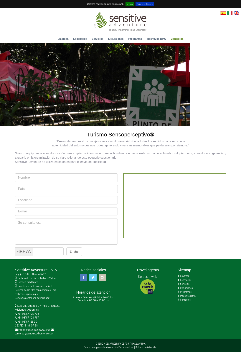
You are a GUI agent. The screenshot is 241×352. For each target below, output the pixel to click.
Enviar (74, 251)
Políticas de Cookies (145, 4)
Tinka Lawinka (138, 343)
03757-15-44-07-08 (27, 325)
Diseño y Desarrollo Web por (112, 343)
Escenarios (80, 38)
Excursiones (115, 38)
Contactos (177, 38)
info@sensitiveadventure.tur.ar (34, 329)
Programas (135, 38)
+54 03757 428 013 (27, 321)
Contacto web (147, 276)
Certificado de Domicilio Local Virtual (35, 278)
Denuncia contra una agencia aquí (32, 297)
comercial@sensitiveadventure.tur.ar (34, 333)
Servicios (97, 38)
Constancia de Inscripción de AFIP (34, 286)
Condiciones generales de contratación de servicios (108, 347)
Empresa (62, 38)
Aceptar (130, 4)
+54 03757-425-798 (28, 313)
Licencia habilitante (26, 282)
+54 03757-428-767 (28, 317)
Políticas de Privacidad (146, 347)
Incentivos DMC (156, 38)
